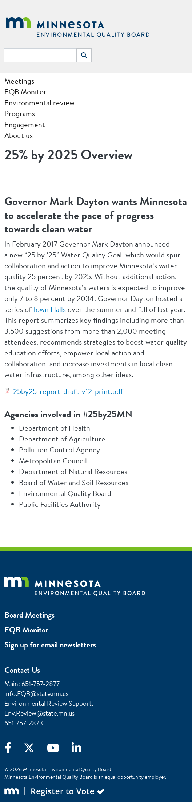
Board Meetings (29, 614)
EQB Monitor (26, 629)
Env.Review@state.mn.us (39, 713)
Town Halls (49, 309)
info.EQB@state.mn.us (36, 693)
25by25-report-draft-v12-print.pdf (68, 391)
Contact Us (22, 670)
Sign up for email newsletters (50, 644)
